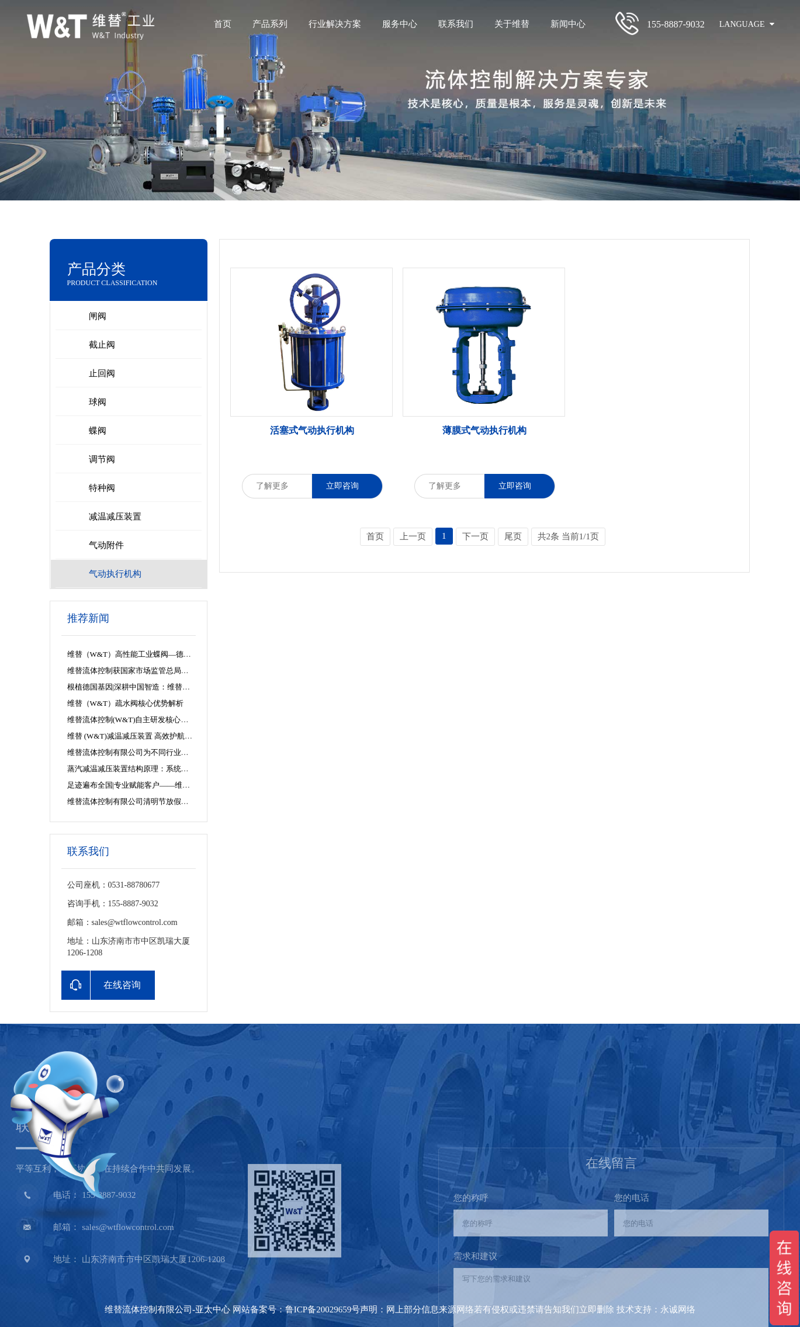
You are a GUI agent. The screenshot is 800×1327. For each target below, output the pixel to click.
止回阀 (102, 373)
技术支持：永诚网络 (656, 1309)
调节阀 (102, 459)
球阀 (97, 402)
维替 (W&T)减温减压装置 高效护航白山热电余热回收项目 (164, 736)
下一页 (475, 536)
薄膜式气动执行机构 (484, 430)
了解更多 (276, 485)
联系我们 (455, 24)
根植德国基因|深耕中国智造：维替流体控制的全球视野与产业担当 (178, 686)
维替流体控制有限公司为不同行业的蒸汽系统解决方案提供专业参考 (181, 752)
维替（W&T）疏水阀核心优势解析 (125, 703)
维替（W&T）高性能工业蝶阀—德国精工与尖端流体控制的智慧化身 (182, 654)
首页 (222, 24)
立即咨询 (347, 485)
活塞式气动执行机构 (312, 430)
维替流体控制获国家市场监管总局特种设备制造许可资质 (162, 670)
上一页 (413, 536)
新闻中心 (568, 24)
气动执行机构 (115, 573)
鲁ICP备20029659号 (322, 1309)
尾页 (513, 536)
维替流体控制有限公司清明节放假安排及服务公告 (150, 801)
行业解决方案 (335, 24)
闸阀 (97, 316)
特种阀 (102, 488)
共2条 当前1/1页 (568, 536)
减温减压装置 (115, 516)
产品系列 (270, 24)
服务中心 (399, 24)
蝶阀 (97, 430)
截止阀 (102, 344)
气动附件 (106, 545)
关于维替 (511, 24)
